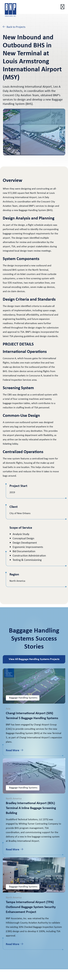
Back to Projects (14, 27)
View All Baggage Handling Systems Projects (34, 659)
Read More (14, 750)
